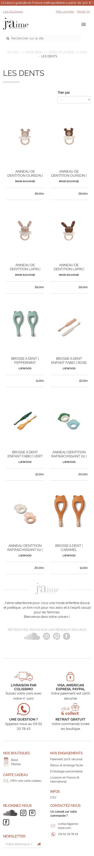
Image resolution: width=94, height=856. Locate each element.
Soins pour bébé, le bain (68, 52)
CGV (53, 797)
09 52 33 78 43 (68, 834)
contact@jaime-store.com (68, 826)
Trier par (64, 93)
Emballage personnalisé (66, 771)
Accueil (13, 52)
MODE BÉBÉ (34, 52)
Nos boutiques (16, 753)
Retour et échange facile (66, 765)
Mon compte (65, 11)
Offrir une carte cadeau (25, 780)
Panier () (83, 11)
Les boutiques (13, 11)
